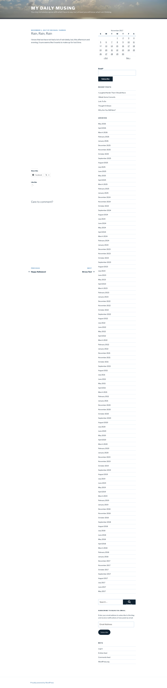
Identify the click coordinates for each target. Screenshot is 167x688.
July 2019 (101, 479)
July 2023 (101, 271)
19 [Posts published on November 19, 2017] (100, 50)
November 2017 (104, 565)
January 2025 (103, 193)
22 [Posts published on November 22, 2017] (117, 50)
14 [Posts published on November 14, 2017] (112, 46)
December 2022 (104, 301)
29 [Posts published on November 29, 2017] (117, 54)
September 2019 (104, 470)
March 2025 (103, 184)
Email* (117, 72)
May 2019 (102, 487)
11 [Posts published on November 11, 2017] (134, 42)
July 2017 (101, 583)
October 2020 (103, 414)
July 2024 (101, 219)
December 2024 (104, 197)
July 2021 (101, 375)
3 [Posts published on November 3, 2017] (128, 38)
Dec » (128, 58)
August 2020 (103, 422)
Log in (100, 649)
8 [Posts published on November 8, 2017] (117, 42)
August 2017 (103, 578)
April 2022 (102, 336)
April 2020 (102, 440)
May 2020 (102, 435)
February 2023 (103, 293)
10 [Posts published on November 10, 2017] (129, 42)
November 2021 (104, 357)
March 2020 (103, 444)
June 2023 (102, 275)
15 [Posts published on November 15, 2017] (117, 46)
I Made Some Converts (106, 97)
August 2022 (103, 318)
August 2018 (103, 526)
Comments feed (104, 657)
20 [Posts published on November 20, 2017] (106, 50)
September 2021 (104, 366)
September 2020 (104, 418)
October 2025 (103, 154)
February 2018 (103, 552)
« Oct (106, 58)
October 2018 (103, 518)
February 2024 (103, 241)
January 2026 (103, 141)
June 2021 (102, 379)
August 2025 (103, 163)
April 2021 (102, 388)
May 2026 (102, 124)
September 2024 (104, 210)
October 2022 (103, 310)
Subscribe (104, 632)
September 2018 (104, 522)
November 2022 (104, 305)
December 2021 (104, 353)
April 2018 (102, 544)
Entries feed (102, 653)
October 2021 (103, 362)
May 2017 (102, 591)
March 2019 (102, 496)
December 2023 (104, 249)
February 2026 (103, 137)
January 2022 (103, 349)
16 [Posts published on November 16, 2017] (123, 46)
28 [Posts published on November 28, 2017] (112, 54)
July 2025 (101, 167)
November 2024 (104, 202)
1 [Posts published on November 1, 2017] (117, 38)
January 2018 (103, 557)
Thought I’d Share (104, 106)
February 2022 (103, 345)
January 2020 (103, 453)
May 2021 (102, 383)
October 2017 (103, 570)
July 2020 (102, 427)
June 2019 (102, 483)
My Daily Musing (53, 8)
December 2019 (104, 457)
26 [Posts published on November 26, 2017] (101, 54)
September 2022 (104, 314)
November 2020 (104, 409)
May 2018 (102, 539)
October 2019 (103, 466)
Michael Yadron (58, 30)
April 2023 (102, 284)
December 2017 (104, 561)
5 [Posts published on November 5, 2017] (100, 42)
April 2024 (102, 232)
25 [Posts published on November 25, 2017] (134, 50)
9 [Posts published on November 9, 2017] (123, 42)
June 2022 (102, 327)
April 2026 (102, 128)
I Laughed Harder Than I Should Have (112, 93)
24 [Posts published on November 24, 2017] (129, 50)
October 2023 (103, 258)
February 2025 (103, 189)
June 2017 (102, 587)
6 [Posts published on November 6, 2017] (106, 42)
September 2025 (104, 158)
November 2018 (104, 513)
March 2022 (102, 340)
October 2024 (103, 206)
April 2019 (102, 492)
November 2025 (104, 150)
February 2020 (103, 448)
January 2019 (103, 505)
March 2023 (103, 288)
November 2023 (104, 253)
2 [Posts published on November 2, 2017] (123, 38)
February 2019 (103, 500)
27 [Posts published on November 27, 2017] (106, 54)
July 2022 (101, 323)
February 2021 (103, 396)
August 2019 (103, 474)
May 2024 (102, 228)
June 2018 (102, 535)
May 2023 (102, 280)
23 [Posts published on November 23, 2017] (123, 50)
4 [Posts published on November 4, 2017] (133, 38)
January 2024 (103, 245)
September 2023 (104, 262)
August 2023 (103, 267)
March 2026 (103, 132)
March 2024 (103, 236)
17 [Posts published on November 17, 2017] (129, 46)
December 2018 (104, 509)
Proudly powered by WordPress (42, 683)
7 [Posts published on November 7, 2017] (111, 42)
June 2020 (102, 431)
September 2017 (104, 574)
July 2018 (101, 531)
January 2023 (103, 297)
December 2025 (104, 145)
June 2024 (102, 223)
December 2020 (104, 405)
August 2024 (103, 215)
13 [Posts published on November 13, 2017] (106, 46)
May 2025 (102, 176)
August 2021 (103, 370)
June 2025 (102, 171)
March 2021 (102, 392)
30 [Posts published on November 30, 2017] (123, 54)
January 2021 (103, 401)
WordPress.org (103, 662)
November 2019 (104, 461)
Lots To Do (102, 101)
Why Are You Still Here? (107, 110)
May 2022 (102, 331)
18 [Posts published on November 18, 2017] (134, 46)
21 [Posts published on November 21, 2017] (112, 50)
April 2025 (102, 180)
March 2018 (102, 548)
